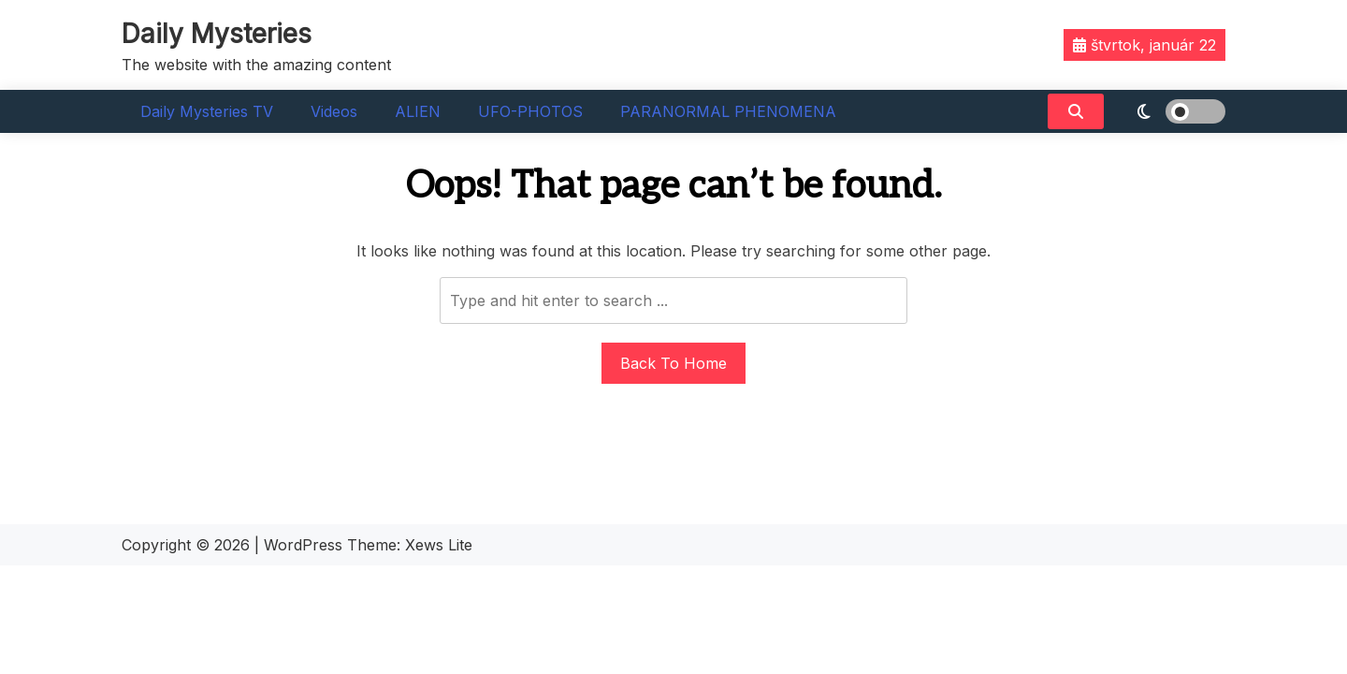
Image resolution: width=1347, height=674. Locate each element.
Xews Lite (438, 544)
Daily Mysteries (216, 34)
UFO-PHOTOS (530, 111)
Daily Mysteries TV (206, 111)
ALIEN (418, 111)
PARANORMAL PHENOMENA (728, 111)
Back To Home (673, 363)
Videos (334, 111)
